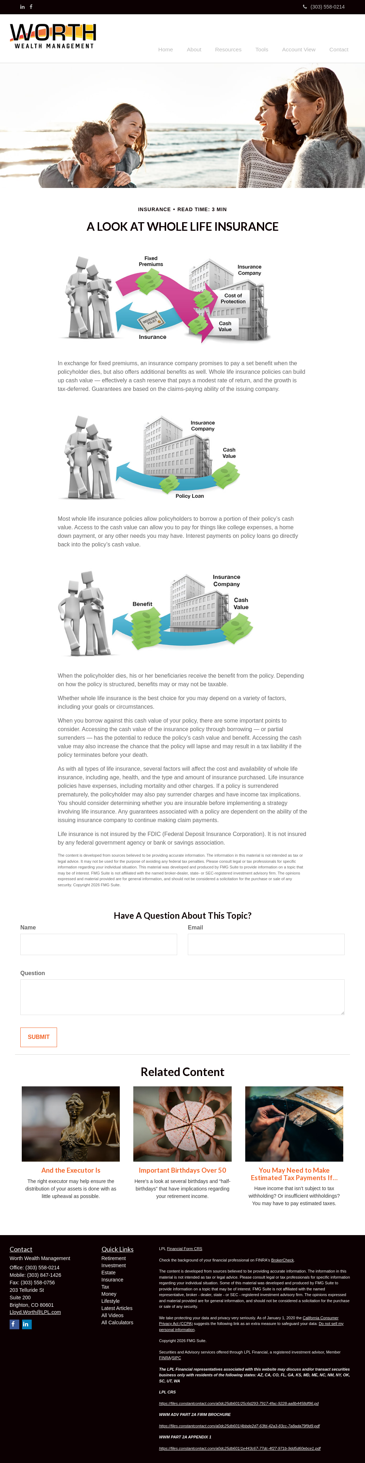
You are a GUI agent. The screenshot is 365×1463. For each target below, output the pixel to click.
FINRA (165, 1357)
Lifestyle (111, 1300)
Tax (105, 1286)
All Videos (113, 1314)
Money (109, 1293)
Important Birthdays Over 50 (182, 1169)
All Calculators (117, 1321)
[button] (205, 37)
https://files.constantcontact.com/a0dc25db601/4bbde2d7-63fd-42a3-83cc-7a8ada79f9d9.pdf (239, 1425)
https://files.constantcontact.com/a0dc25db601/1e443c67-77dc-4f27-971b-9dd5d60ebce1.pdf (239, 1447)
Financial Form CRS (184, 1248)
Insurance (112, 1278)
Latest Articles (117, 1307)
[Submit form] (38, 1036)
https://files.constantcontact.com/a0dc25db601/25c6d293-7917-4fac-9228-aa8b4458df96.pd (239, 1402)
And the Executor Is (71, 1169)
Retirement (114, 1257)
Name (28, 927)
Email (195, 927)
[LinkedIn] (22, 6)
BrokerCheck (282, 1259)
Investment (114, 1264)
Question (32, 972)
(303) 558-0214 (324, 7)
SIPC (176, 1357)
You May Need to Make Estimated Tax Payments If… (294, 1173)
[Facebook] (31, 6)
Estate (109, 1271)
